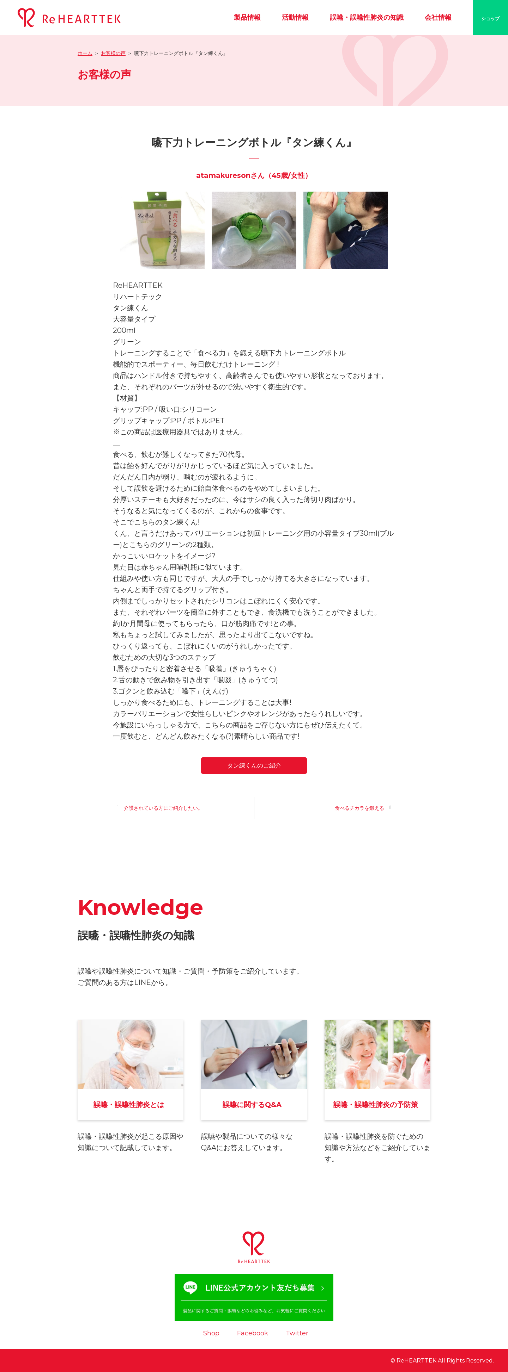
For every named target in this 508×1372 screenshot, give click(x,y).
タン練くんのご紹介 (254, 765)
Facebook (252, 1333)
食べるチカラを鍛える (359, 808)
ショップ (490, 18)
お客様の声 (113, 53)
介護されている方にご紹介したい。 (163, 808)
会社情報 (438, 17)
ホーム (85, 53)
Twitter (297, 1333)
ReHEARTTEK (416, 1360)
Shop (211, 1333)
